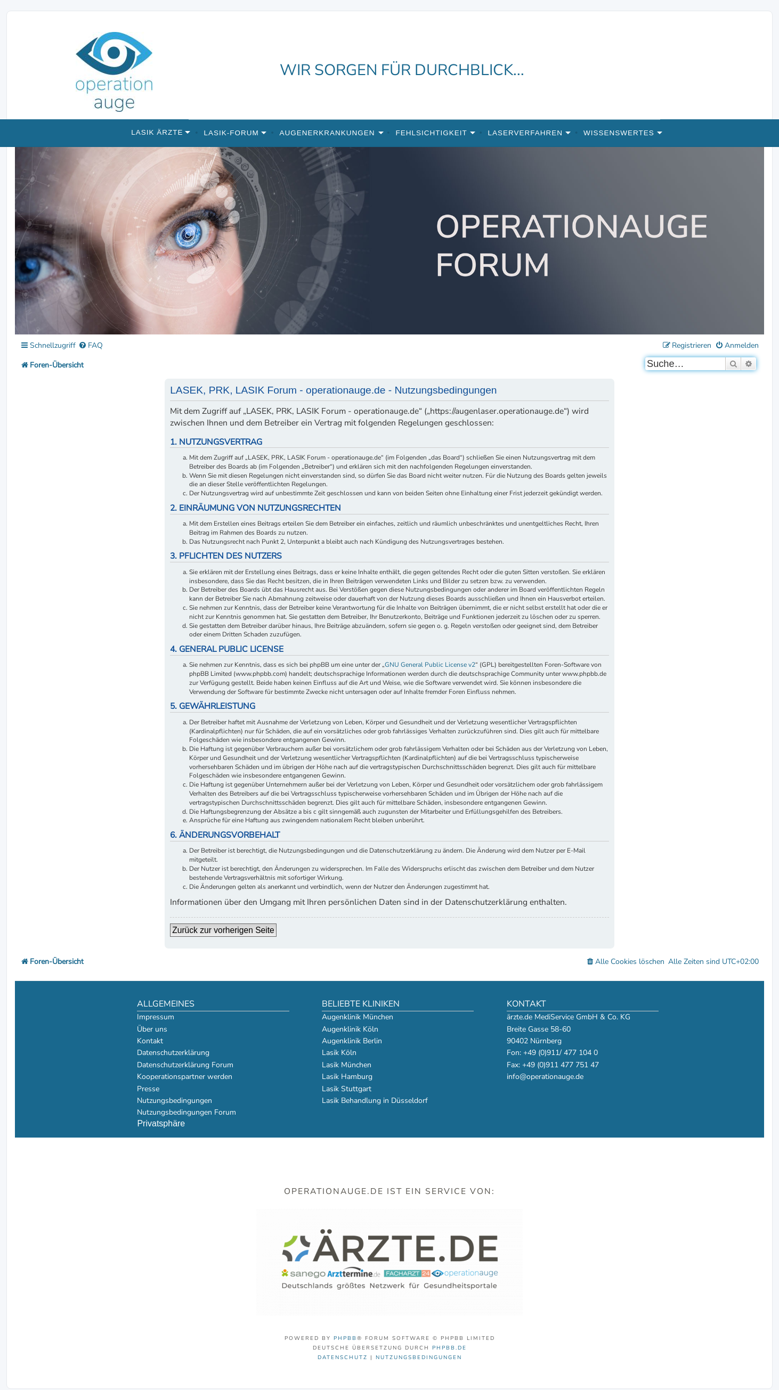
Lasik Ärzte (157, 132)
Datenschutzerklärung (173, 1053)
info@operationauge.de (545, 1077)
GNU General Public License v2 (430, 664)
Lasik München (346, 1065)
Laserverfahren (525, 133)
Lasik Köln (339, 1053)
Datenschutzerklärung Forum (185, 1065)
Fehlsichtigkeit (431, 133)
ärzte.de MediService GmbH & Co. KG (568, 1017)
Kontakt (150, 1041)
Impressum (155, 1017)
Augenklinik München (357, 1017)
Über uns (152, 1029)
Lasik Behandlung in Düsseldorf (375, 1100)
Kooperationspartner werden (184, 1077)
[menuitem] (90, 346)
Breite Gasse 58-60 (539, 1029)
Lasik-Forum (231, 133)
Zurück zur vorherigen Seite (223, 930)
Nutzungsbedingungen (174, 1100)
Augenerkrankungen (327, 133)
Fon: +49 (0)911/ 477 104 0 (552, 1053)
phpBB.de (449, 1348)
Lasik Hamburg (347, 1077)
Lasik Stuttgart (346, 1089)
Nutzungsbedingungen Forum (186, 1112)
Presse (148, 1089)
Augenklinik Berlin (352, 1041)
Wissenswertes (618, 133)
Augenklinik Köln (350, 1029)
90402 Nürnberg (534, 1041)
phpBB (345, 1338)
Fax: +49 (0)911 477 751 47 (553, 1065)
